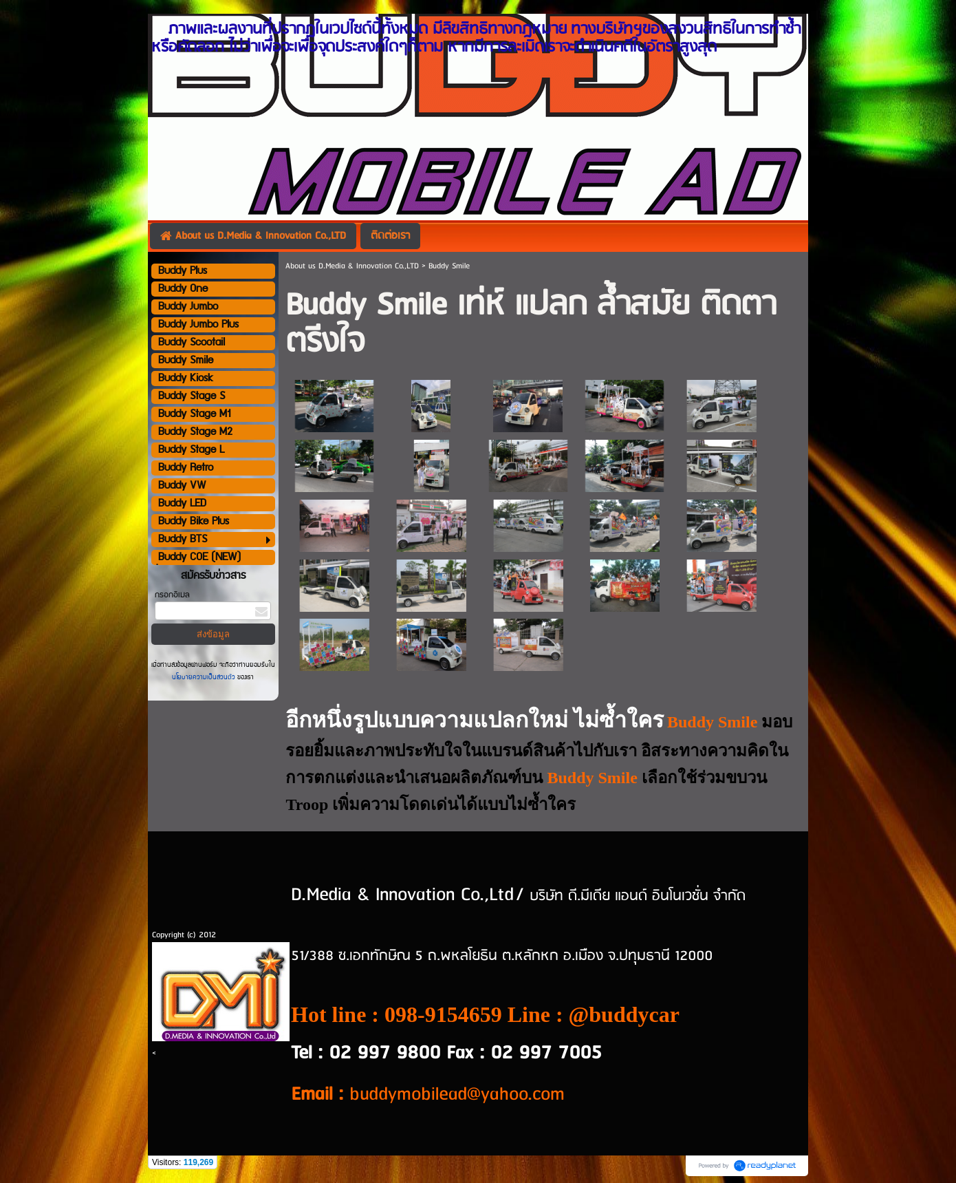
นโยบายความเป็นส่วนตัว (204, 677)
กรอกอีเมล (172, 595)
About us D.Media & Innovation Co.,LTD (352, 266)
